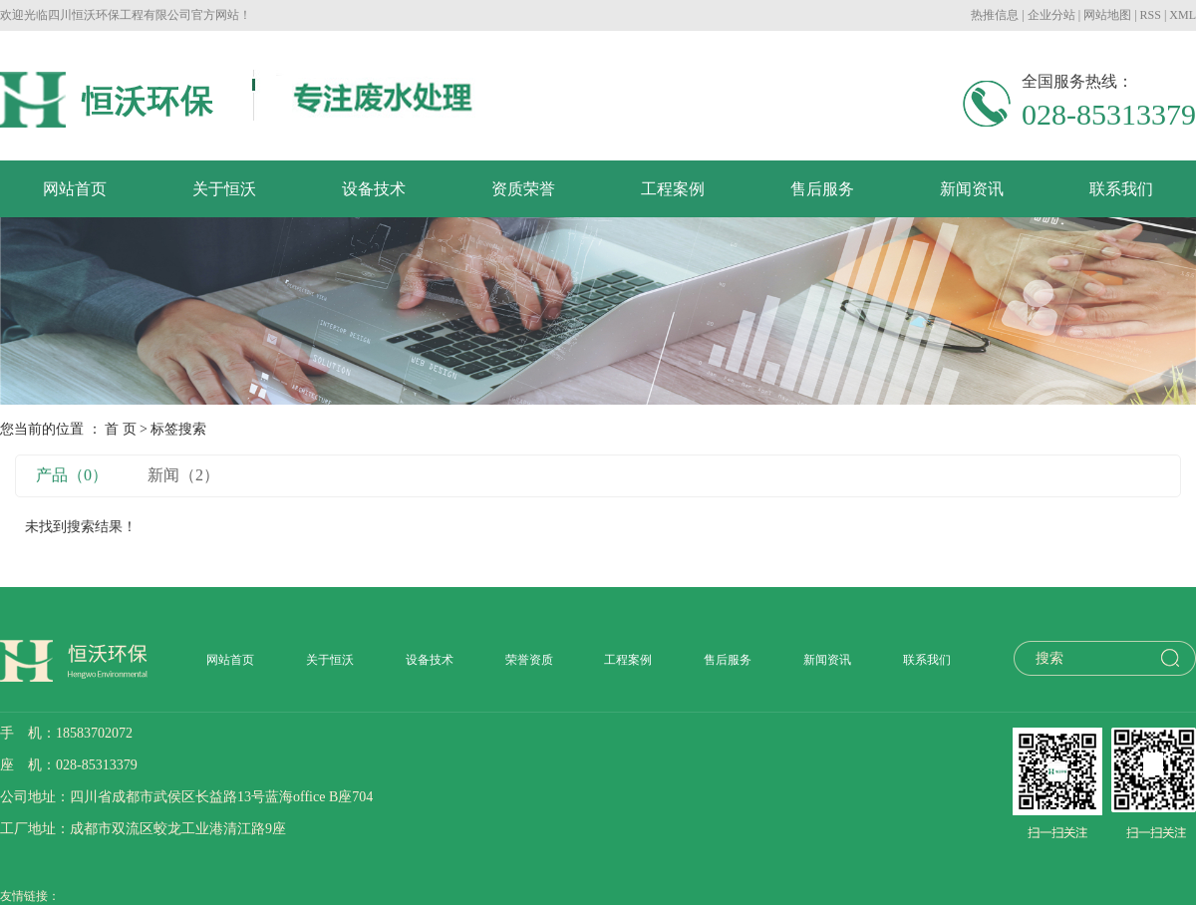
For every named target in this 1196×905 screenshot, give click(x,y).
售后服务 (822, 188)
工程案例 (673, 188)
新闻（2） (183, 474)
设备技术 (374, 188)
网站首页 (75, 188)
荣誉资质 (529, 660)
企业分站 (1051, 15)
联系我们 (1121, 188)
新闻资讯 (972, 188)
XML (1182, 15)
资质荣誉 (523, 188)
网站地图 (1107, 15)
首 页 (121, 429)
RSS (1150, 15)
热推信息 (995, 15)
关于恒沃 (224, 188)
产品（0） (72, 474)
